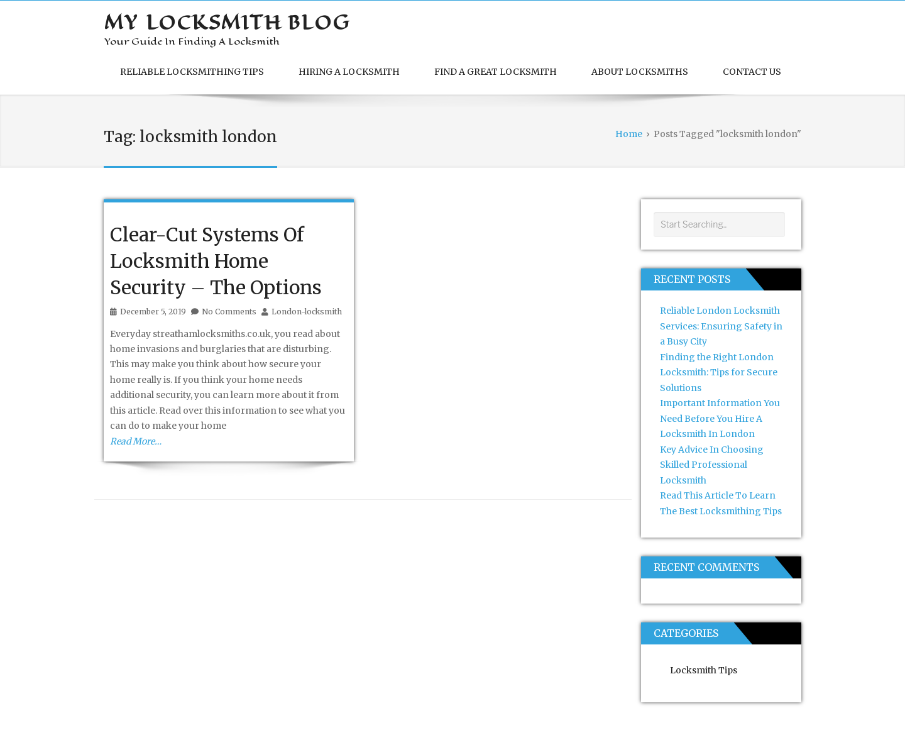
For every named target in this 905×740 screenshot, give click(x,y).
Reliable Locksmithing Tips (192, 71)
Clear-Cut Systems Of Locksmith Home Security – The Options (216, 261)
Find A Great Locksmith (495, 71)
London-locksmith (307, 311)
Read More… (136, 441)
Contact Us (752, 71)
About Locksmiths (639, 71)
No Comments (229, 311)
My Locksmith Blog (227, 22)
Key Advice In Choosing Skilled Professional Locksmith (712, 465)
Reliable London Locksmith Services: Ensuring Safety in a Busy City (721, 326)
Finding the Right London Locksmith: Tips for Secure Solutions (718, 372)
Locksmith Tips (703, 670)
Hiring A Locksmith (349, 71)
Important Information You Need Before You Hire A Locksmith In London (720, 418)
